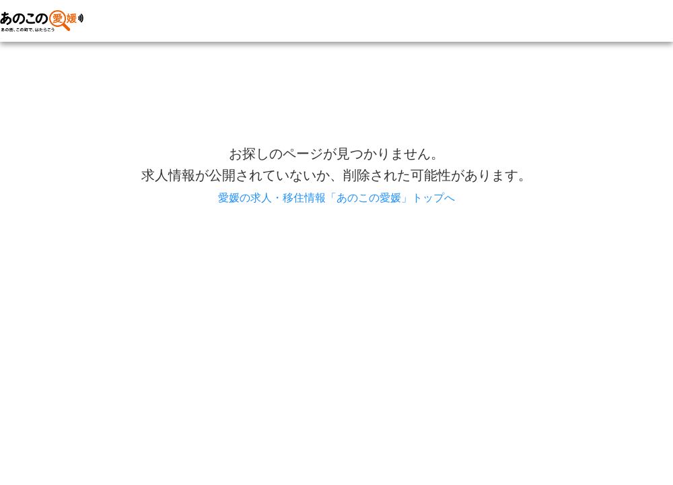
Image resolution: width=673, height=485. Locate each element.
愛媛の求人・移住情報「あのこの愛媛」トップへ (336, 197)
